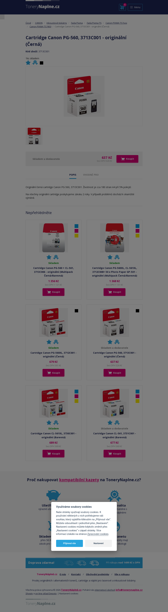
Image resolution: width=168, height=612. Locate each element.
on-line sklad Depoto (46, 593)
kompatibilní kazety (79, 479)
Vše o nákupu (122, 574)
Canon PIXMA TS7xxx (116, 22)
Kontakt (76, 574)
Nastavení (99, 543)
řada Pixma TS (94, 22)
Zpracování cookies (97, 534)
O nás (63, 574)
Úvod (28, 22)
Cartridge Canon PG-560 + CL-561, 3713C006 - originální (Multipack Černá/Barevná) (53, 271)
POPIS (72, 174)
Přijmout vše (69, 543)
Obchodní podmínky (97, 574)
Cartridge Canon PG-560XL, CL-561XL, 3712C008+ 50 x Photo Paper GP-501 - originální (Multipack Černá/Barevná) (114, 271)
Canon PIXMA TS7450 (40, 26)
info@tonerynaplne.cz (129, 589)
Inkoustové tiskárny (57, 22)
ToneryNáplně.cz (71, 589)
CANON (39, 22)
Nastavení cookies (68, 593)
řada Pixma (77, 22)
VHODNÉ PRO (91, 174)
